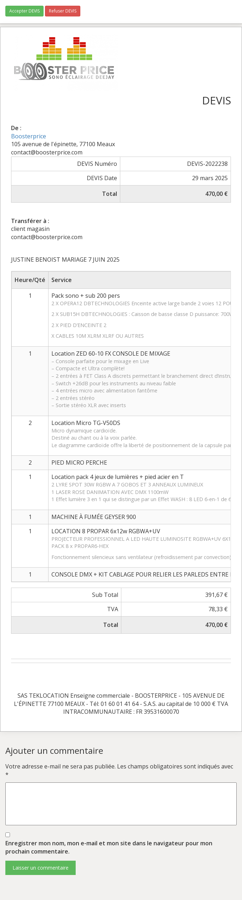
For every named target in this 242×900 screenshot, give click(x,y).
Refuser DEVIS (62, 11)
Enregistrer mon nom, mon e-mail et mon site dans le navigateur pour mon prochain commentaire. (108, 847)
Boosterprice (28, 136)
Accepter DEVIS (24, 11)
